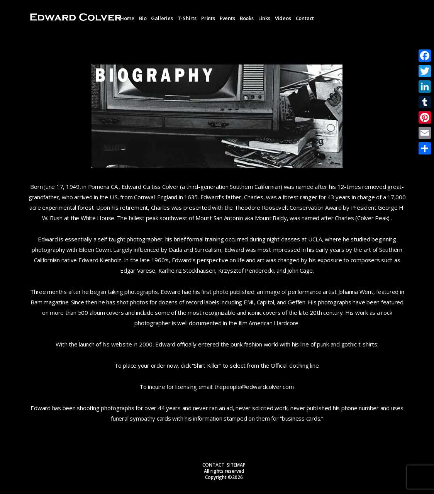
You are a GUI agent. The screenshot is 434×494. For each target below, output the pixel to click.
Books (247, 18)
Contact (305, 18)
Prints (208, 18)
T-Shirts (187, 18)
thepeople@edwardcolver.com (254, 386)
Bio (142, 18)
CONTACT (213, 465)
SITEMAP (236, 465)
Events (227, 18)
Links (264, 18)
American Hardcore (273, 323)
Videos (283, 18)
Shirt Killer (206, 365)
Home (127, 18)
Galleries (162, 18)
